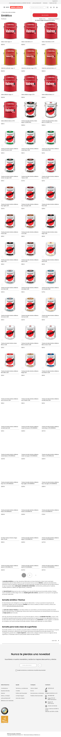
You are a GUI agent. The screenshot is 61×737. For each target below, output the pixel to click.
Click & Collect (34, 688)
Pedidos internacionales (36, 695)
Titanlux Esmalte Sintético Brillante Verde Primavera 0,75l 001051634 (29, 427)
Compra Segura (20, 695)
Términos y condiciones (22, 688)
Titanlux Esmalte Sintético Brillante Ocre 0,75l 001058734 (50, 510)
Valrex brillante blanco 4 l (48, 94)
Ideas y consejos (5, 695)
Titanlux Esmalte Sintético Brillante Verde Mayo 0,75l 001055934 (50, 427)
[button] (55, 1)
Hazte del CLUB (52, 3)
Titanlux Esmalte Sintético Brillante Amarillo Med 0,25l (9, 427)
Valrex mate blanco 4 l (27, 41)
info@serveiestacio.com (51, 693)
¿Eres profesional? (37, 3)
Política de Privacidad (21, 693)
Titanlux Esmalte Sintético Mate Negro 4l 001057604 (29, 121)
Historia (3, 693)
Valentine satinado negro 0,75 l (29, 68)
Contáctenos (4, 688)
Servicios (45, 3)
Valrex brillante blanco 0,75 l (8, 121)
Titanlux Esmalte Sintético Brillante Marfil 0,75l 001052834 (29, 566)
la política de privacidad (39, 670)
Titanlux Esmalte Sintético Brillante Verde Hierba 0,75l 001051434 (9, 455)
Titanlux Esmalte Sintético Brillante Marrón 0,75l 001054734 (9, 566)
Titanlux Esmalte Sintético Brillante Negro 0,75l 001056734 (29, 538)
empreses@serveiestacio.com (16, 3)
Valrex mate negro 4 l (6, 41)
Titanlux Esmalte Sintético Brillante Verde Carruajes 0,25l (9, 177)
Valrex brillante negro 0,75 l (28, 94)
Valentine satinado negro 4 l (8, 68)
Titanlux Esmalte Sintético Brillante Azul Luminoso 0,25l (9, 399)
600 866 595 (51, 695)
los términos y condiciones (27, 670)
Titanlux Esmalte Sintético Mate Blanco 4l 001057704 (49, 121)
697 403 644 (27, 3)
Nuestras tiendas (5, 690)
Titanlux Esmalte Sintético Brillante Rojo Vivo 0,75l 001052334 (9, 483)
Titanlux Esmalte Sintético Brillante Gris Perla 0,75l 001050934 (50, 566)
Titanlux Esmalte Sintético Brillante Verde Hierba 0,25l (50, 149)
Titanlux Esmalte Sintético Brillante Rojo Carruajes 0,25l (29, 205)
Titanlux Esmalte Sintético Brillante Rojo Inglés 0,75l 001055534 (29, 483)
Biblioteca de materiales (7, 700)
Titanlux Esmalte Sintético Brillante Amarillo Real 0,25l (50, 399)
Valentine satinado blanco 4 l (49, 68)
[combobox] (38, 7)
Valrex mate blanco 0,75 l (48, 41)
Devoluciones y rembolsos (37, 693)
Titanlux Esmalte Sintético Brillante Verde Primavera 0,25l (9, 149)
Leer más (54, 640)
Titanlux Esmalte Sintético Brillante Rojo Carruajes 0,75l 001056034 (50, 483)
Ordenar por (51, 19)
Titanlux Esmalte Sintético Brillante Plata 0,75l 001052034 (9, 510)
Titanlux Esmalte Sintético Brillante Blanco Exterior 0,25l (29, 344)
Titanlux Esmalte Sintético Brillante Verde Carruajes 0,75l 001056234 (29, 455)
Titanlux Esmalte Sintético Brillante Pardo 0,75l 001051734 (29, 510)
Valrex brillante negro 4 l (7, 94)
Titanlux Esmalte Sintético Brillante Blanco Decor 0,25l (50, 344)
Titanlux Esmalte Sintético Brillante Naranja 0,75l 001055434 (50, 538)
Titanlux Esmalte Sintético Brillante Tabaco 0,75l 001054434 (50, 455)
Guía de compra (20, 698)
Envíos (32, 690)
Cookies (18, 690)
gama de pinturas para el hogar (15, 606)
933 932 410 (51, 688)
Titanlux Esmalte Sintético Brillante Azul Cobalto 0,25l (29, 399)
